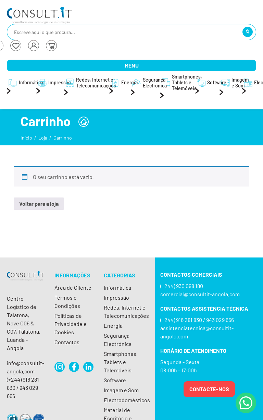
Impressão (116, 297)
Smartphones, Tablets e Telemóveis (121, 361)
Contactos (66, 342)
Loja (42, 138)
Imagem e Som (121, 390)
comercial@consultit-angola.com (200, 294)
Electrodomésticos (127, 400)
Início (26, 138)
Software (115, 380)
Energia (113, 325)
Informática (117, 287)
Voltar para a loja (39, 203)
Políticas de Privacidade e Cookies (70, 323)
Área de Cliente (72, 287)
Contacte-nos (209, 389)
